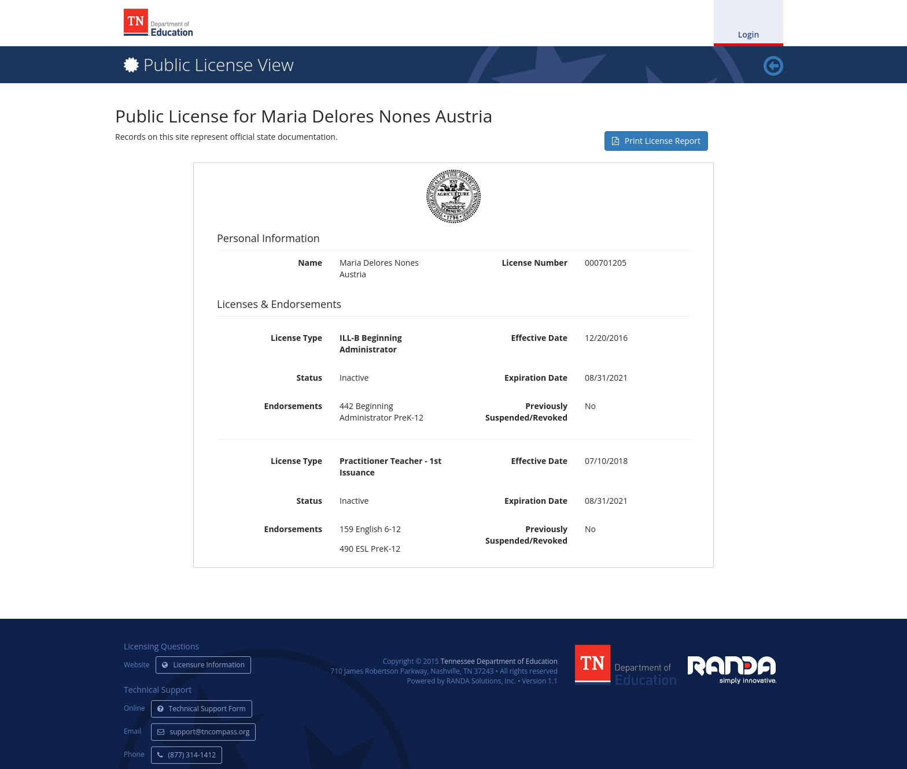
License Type (296, 337)
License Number (534, 262)
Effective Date (539, 337)
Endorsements (293, 405)
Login (748, 34)
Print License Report (656, 140)
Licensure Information (203, 665)
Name (310, 262)
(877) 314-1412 (186, 755)
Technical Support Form (201, 709)
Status (309, 377)
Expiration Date (535, 377)
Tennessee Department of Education (499, 661)
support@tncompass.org (203, 732)
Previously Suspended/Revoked (526, 411)
